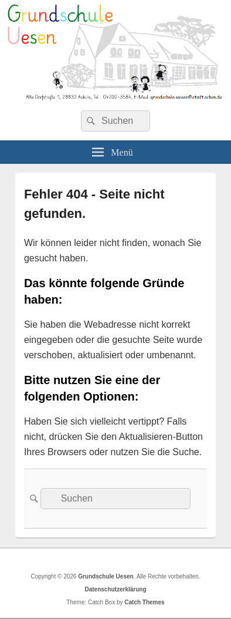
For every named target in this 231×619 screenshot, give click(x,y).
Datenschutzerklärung (115, 589)
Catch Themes (144, 602)
